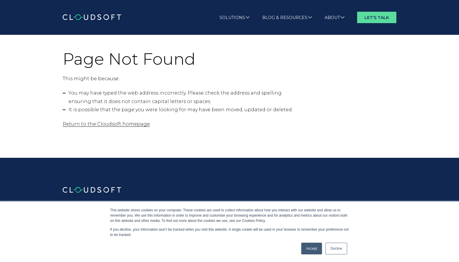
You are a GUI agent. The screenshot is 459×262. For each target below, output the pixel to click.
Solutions (235, 17)
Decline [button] (336, 248)
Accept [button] (311, 248)
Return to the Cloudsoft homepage (106, 124)
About (335, 17)
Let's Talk (376, 17)
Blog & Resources (287, 17)
